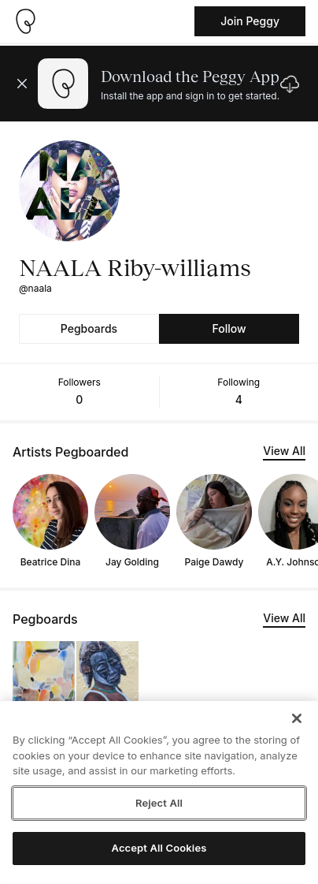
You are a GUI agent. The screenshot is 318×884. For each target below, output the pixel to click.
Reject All (159, 802)
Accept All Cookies (159, 847)
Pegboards (89, 328)
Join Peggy (249, 21)
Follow (229, 328)
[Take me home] (25, 21)
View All (284, 450)
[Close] (296, 718)
